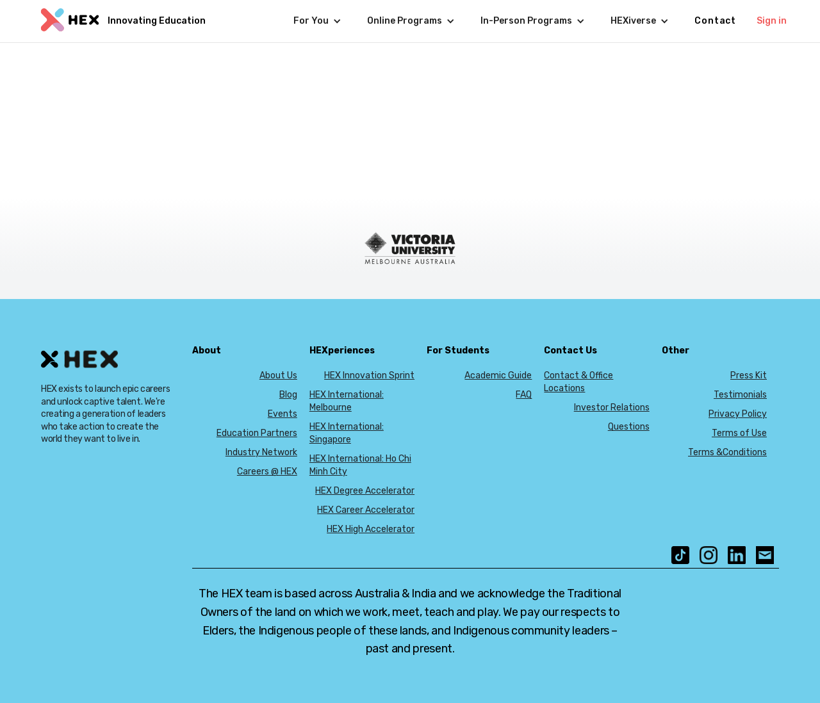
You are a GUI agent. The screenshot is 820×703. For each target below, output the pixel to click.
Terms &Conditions (727, 452)
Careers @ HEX (267, 471)
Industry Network (261, 452)
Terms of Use (739, 433)
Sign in (772, 20)
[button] (317, 21)
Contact (715, 20)
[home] (122, 21)
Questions (629, 426)
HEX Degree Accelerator (364, 490)
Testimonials (740, 394)
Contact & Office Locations (578, 382)
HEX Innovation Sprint (369, 375)
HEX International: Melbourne (346, 401)
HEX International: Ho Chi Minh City (360, 465)
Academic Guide (498, 375)
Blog (288, 394)
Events (282, 413)
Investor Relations (612, 407)
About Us (278, 375)
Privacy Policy (738, 413)
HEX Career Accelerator (365, 510)
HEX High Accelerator (370, 529)
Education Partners (257, 433)
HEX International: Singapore (346, 433)
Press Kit (748, 375)
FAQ (524, 394)
